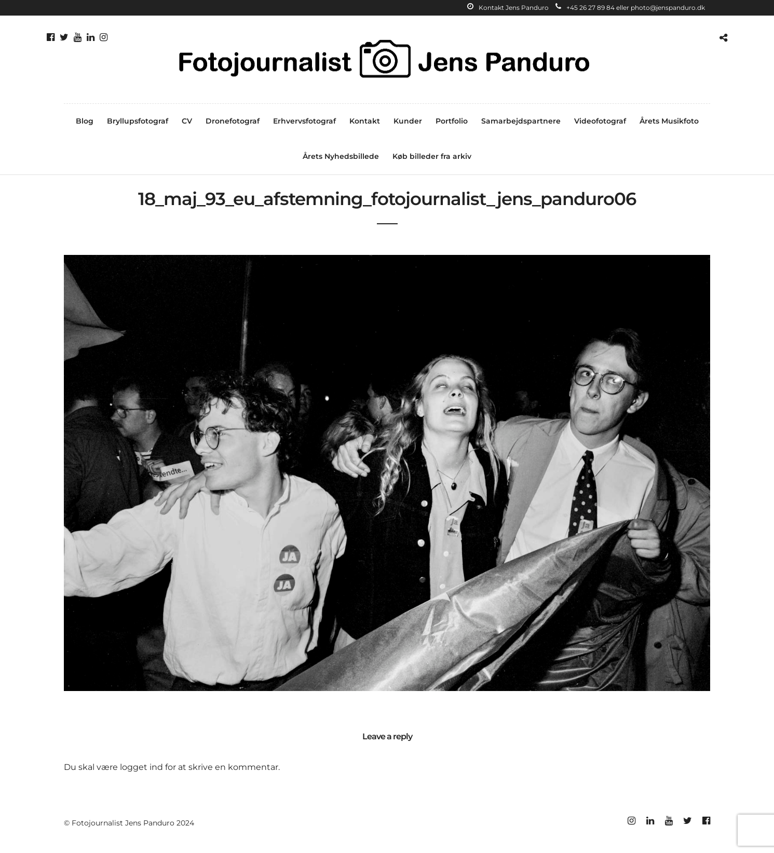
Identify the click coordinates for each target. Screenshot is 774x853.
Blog (84, 121)
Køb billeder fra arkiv (431, 156)
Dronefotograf (233, 121)
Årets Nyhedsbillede (341, 156)
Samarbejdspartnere (521, 121)
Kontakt (364, 121)
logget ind (141, 767)
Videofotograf (600, 121)
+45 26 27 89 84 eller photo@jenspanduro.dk (630, 7)
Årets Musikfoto (669, 121)
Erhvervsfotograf (304, 121)
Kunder (407, 121)
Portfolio (452, 121)
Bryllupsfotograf (137, 121)
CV (187, 121)
